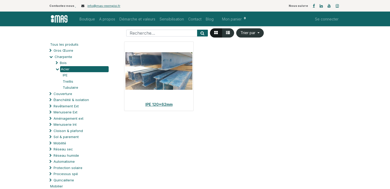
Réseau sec (63, 149)
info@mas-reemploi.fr (103, 6)
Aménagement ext (68, 118)
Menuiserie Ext (65, 112)
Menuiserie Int (65, 124)
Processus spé (66, 174)
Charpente (63, 57)
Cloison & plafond (68, 131)
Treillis (68, 81)
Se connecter (327, 19)
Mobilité (60, 143)
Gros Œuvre (63, 50)
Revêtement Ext (66, 106)
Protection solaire (68, 168)
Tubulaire (70, 87)
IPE (65, 75)
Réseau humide (66, 155)
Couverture (63, 94)
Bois (63, 63)
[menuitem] (87, 19)
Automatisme (64, 161)
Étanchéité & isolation (71, 100)
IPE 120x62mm (159, 104)
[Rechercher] (202, 33)
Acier (65, 69)
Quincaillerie (64, 180)
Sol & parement (67, 137)
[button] (250, 33)
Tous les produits (64, 44)
